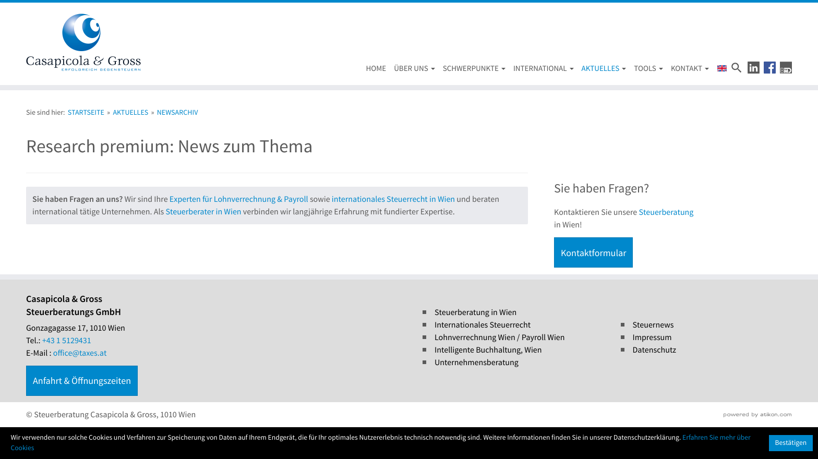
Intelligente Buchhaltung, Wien (488, 350)
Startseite (86, 112)
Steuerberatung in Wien (475, 312)
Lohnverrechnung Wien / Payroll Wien (500, 337)
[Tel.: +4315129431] (66, 340)
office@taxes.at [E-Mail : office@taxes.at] (80, 353)
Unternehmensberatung (477, 362)
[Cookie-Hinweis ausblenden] (791, 443)
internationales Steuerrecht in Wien (393, 199)
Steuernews (653, 325)
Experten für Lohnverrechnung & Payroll (239, 199)
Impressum (652, 337)
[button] (754, 68)
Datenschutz (655, 350)
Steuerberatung (666, 212)
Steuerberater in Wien (203, 212)
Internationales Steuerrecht (483, 325)
